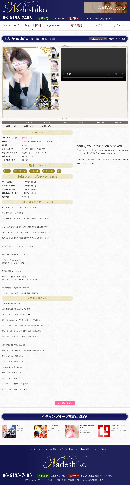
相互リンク (104, 449)
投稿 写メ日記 (63, 449)
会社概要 (85, 449)
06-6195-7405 (17, 18)
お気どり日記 (27, 138)
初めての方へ (39, 449)
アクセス (94, 449)
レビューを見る (65, 403)
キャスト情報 (51, 449)
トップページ (27, 449)
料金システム (75, 449)
